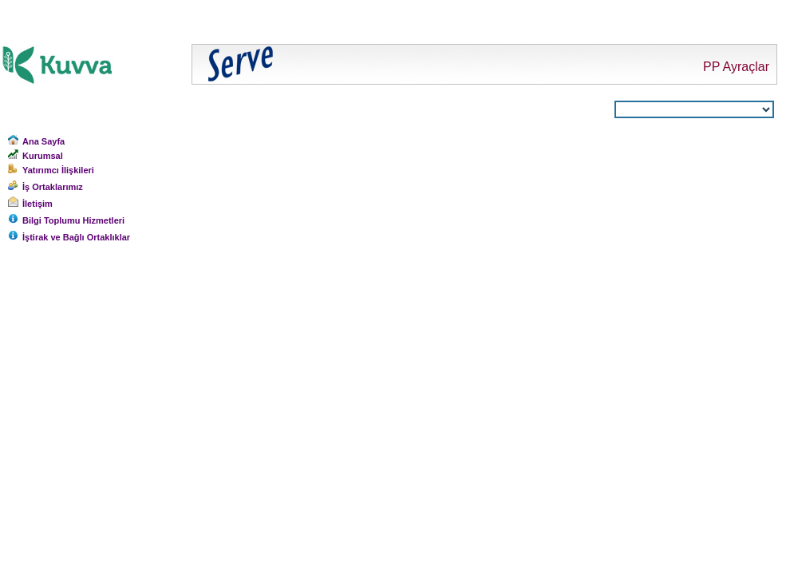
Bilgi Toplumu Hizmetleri (73, 220)
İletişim (37, 203)
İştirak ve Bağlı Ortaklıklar (76, 237)
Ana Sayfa (43, 141)
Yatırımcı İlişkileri (58, 170)
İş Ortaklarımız (52, 187)
